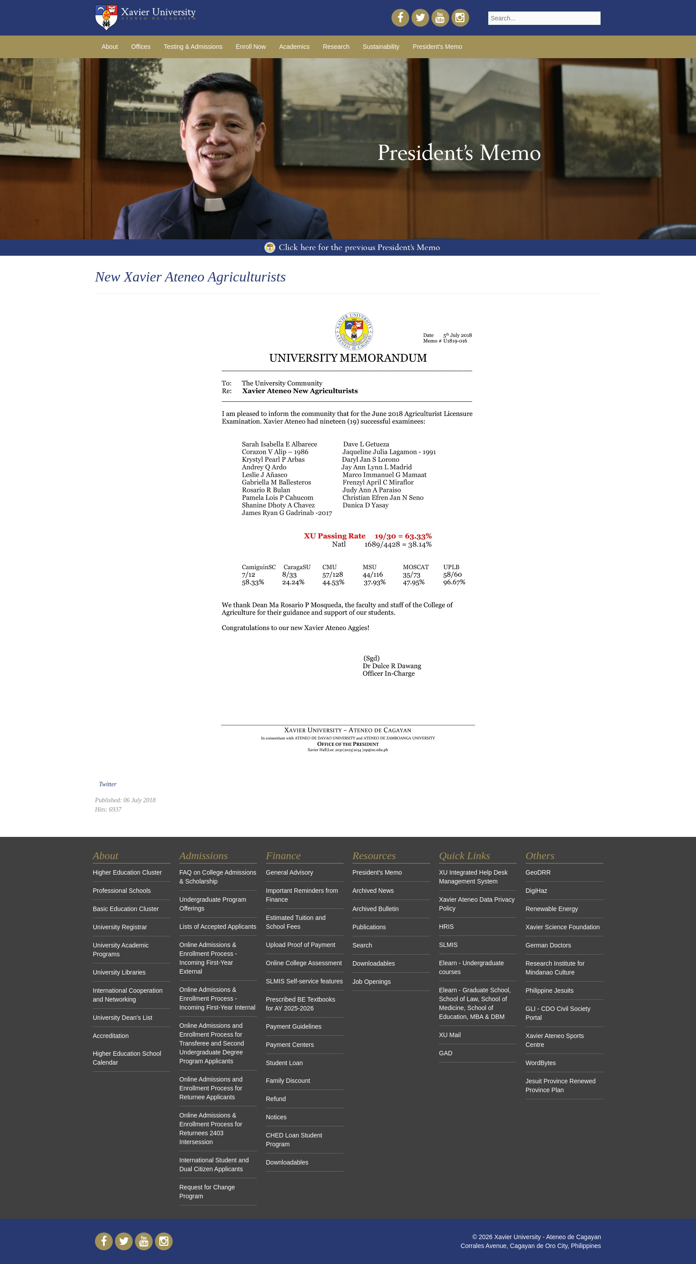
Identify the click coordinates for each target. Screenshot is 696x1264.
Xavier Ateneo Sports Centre (555, 1040)
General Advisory (289, 872)
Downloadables (287, 1162)
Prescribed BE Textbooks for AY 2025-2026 (300, 1004)
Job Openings (371, 981)
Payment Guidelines (293, 1026)
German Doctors (548, 945)
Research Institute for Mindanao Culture (555, 968)
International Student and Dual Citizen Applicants (214, 1165)
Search (362, 945)
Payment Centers (290, 1044)
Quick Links (464, 855)
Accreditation (111, 1035)
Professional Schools (122, 890)
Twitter (107, 784)
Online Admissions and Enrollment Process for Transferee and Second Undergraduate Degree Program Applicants (211, 1043)
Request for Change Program (207, 1192)
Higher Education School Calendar (127, 1058)
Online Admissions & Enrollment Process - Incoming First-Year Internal (217, 998)
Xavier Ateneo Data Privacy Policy (476, 904)
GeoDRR (538, 872)
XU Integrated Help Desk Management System (473, 877)
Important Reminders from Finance (302, 895)
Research (336, 46)
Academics (294, 46)
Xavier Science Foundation (563, 927)
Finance (283, 855)
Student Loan (284, 1062)
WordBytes (541, 1062)
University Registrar (120, 927)
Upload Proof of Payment (300, 944)
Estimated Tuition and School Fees (296, 922)
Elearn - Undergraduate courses (471, 967)
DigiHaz (536, 890)
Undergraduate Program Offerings (212, 904)
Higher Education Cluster (127, 872)
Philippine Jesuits (549, 990)
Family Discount (288, 1080)
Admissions (203, 855)
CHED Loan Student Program (294, 1140)
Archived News (373, 890)
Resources (374, 855)
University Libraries (119, 972)
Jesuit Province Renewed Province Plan (561, 1086)
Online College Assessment (304, 963)
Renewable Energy (552, 908)
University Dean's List (122, 1017)
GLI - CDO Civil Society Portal (558, 1013)
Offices (140, 46)
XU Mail (450, 1034)
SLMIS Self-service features (304, 981)
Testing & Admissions (193, 46)
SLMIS (448, 944)
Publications (369, 927)
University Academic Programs (121, 950)
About (110, 46)
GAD (445, 1053)
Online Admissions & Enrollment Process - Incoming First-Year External (208, 958)
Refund (276, 1098)
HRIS (446, 926)
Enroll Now (251, 46)
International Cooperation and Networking (127, 995)
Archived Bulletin (375, 908)
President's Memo (438, 46)
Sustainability (381, 46)
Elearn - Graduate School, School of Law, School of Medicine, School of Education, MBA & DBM (475, 1003)
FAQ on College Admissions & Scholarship (218, 877)
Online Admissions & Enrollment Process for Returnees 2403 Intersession (210, 1128)
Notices (276, 1117)
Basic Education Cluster (126, 908)
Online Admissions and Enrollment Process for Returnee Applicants (210, 1088)
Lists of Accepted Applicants (218, 926)
